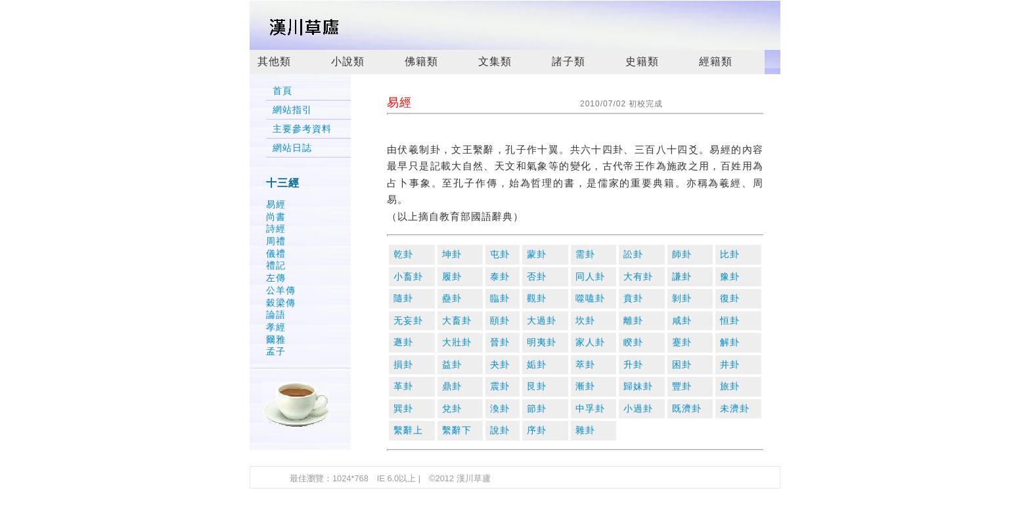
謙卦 (682, 277)
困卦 (682, 365)
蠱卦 (452, 298)
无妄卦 (408, 321)
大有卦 (638, 277)
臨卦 (500, 298)
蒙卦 (537, 254)
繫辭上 (408, 430)
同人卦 (590, 277)
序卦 (537, 430)
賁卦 (633, 298)
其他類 (274, 61)
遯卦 (403, 342)
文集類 (495, 61)
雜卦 (585, 430)
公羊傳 (281, 290)
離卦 (633, 321)
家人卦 (590, 342)
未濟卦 (735, 409)
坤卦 (452, 254)
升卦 (633, 365)
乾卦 (403, 254)
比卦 (730, 254)
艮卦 (537, 386)
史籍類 (642, 61)
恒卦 (730, 321)
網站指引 (292, 110)
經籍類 (715, 61)
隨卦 (403, 298)
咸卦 (682, 321)
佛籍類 (421, 61)
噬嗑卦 (590, 298)
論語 (276, 314)
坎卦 (585, 321)
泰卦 (500, 277)
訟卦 (633, 254)
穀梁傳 (281, 302)
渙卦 (500, 409)
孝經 (276, 327)
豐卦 (682, 386)
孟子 (276, 351)
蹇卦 (682, 342)
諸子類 (568, 61)
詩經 (276, 228)
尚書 (276, 216)
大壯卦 (457, 342)
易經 (276, 204)
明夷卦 (541, 342)
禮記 (276, 265)
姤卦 (537, 365)
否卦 (537, 277)
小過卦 (638, 409)
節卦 (537, 409)
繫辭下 (457, 430)
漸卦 (585, 386)
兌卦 (452, 409)
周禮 (276, 241)
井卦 (730, 365)
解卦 (730, 342)
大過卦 (541, 321)
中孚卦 (590, 409)
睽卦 (633, 342)
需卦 (585, 254)
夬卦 (500, 365)
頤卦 (500, 321)
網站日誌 (292, 148)
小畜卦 (408, 277)
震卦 (500, 386)
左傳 (276, 277)
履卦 (452, 277)
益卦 (452, 365)
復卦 (730, 298)
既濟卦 (687, 409)
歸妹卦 (638, 386)
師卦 (682, 254)
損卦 (403, 365)
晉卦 (500, 342)
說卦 (500, 430)
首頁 (282, 91)
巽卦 (403, 409)
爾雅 (276, 339)
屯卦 (500, 254)
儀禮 (276, 253)
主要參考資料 (302, 129)
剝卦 (682, 298)
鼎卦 (452, 386)
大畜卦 (457, 321)
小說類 (348, 61)
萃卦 (585, 365)
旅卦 (730, 386)
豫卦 (730, 277)
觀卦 (537, 298)
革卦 (403, 386)
